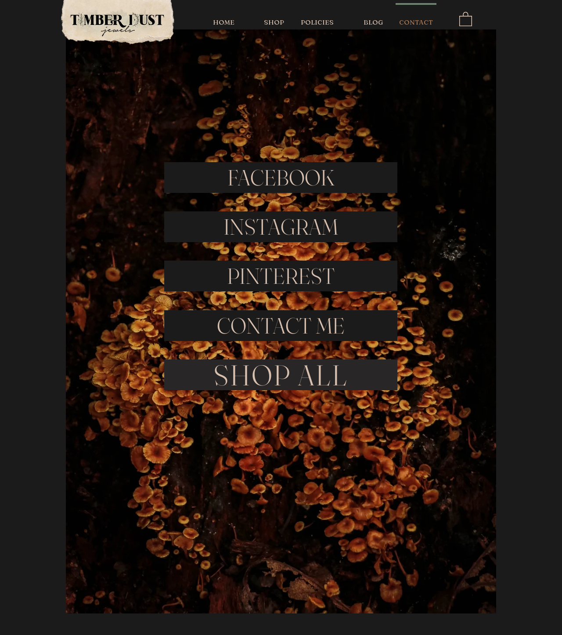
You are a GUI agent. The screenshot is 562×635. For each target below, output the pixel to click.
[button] (465, 18)
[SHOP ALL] (280, 374)
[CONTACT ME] (280, 325)
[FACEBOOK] (280, 177)
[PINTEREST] (280, 276)
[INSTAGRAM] (280, 226)
